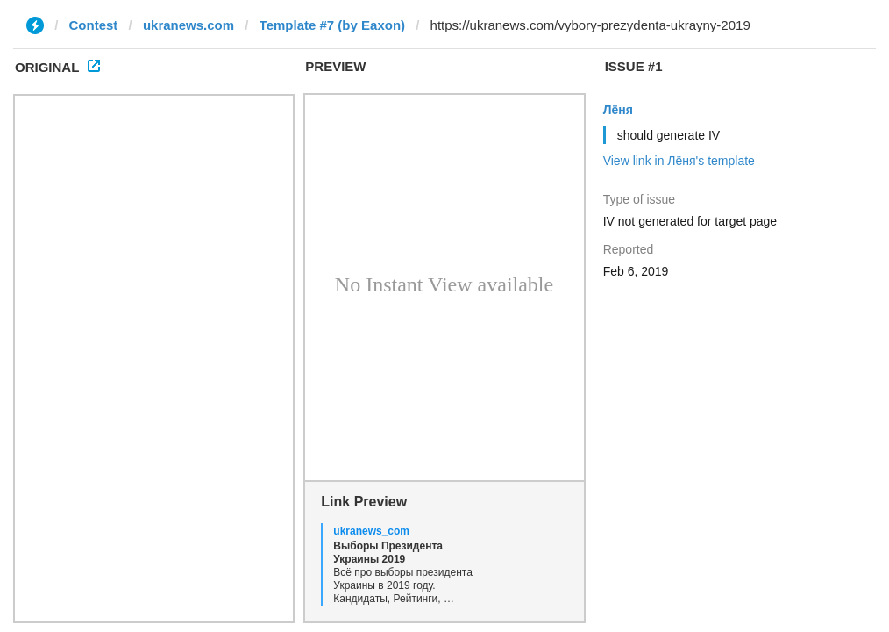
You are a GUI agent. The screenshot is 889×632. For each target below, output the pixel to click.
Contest (93, 25)
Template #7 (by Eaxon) (332, 25)
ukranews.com (188, 25)
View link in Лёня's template (679, 161)
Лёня (618, 110)
